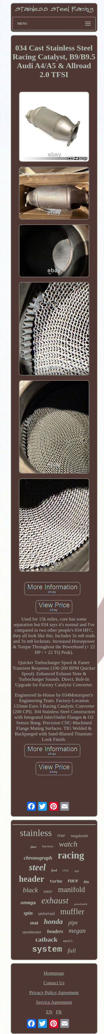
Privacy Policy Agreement (53, 992)
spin (28, 913)
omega (28, 902)
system (47, 949)
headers (55, 931)
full (72, 950)
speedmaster (31, 932)
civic (66, 870)
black (30, 890)
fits (86, 882)
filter (34, 846)
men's (67, 941)
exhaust (55, 900)
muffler (72, 911)
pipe (73, 922)
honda (53, 922)
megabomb (79, 836)
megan (77, 930)
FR (59, 1012)
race (73, 880)
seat (34, 923)
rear (61, 835)
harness (47, 846)
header (31, 879)
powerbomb (80, 904)
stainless (36, 833)
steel (37, 867)
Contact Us (53, 982)
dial (76, 871)
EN (49, 1012)
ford (54, 870)
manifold (71, 889)
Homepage (54, 973)
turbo (56, 881)
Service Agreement (54, 1002)
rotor (48, 891)
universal (46, 913)
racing (71, 855)
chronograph (38, 858)
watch (68, 844)
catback (46, 939)
